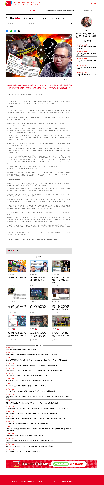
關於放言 (37, 4)
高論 (23, 4)
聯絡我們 (71, 481)
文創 (19, 2)
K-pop (38, 2)
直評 (28, 4)
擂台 (32, 4)
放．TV (32, 2)
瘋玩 (28, 2)
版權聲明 (64, 481)
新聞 (15, 4)
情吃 (23, 2)
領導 (19, 4)
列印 (71, 80)
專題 (15, 2)
